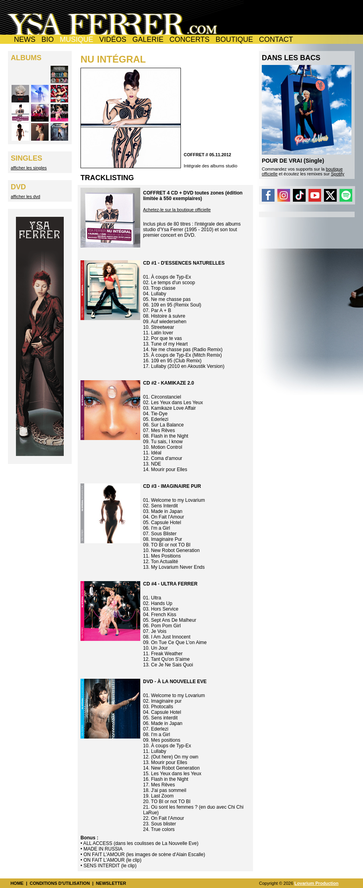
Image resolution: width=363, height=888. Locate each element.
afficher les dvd (25, 196)
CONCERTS (189, 39)
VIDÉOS (112, 39)
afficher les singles (29, 167)
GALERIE (147, 39)
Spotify (337, 173)
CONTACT (276, 39)
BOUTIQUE (234, 39)
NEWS (24, 39)
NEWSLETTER (111, 883)
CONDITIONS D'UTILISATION (59, 883)
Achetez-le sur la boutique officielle (177, 209)
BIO (47, 39)
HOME (17, 883)
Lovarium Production (316, 883)
